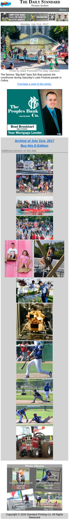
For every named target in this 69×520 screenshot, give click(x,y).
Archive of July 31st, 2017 (34, 141)
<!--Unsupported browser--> (34, 487)
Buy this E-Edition (34, 146)
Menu (64, 9)
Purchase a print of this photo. (34, 84)
